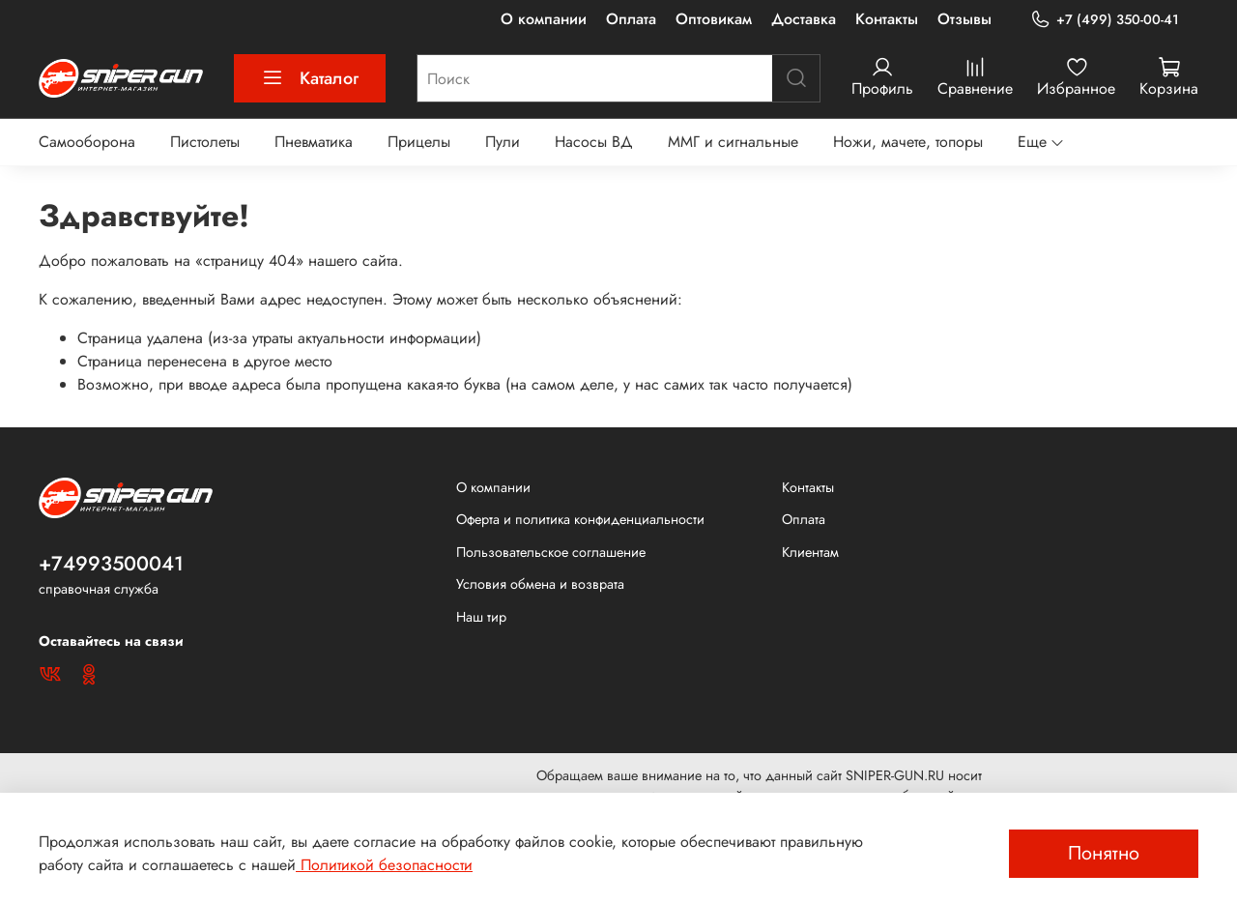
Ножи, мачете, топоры (908, 142)
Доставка (803, 19)
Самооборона (87, 142)
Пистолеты (205, 142)
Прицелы (419, 142)
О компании (544, 19)
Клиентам (810, 552)
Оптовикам (714, 19)
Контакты (886, 19)
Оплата (631, 19)
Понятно (1103, 853)
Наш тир (481, 616)
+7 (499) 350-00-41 (1104, 20)
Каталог (310, 78)
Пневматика (313, 142)
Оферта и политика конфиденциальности (580, 519)
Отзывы (964, 19)
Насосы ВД (594, 142)
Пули (502, 142)
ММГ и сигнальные (733, 142)
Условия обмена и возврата (540, 584)
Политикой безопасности (384, 865)
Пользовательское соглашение (551, 552)
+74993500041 (111, 563)
